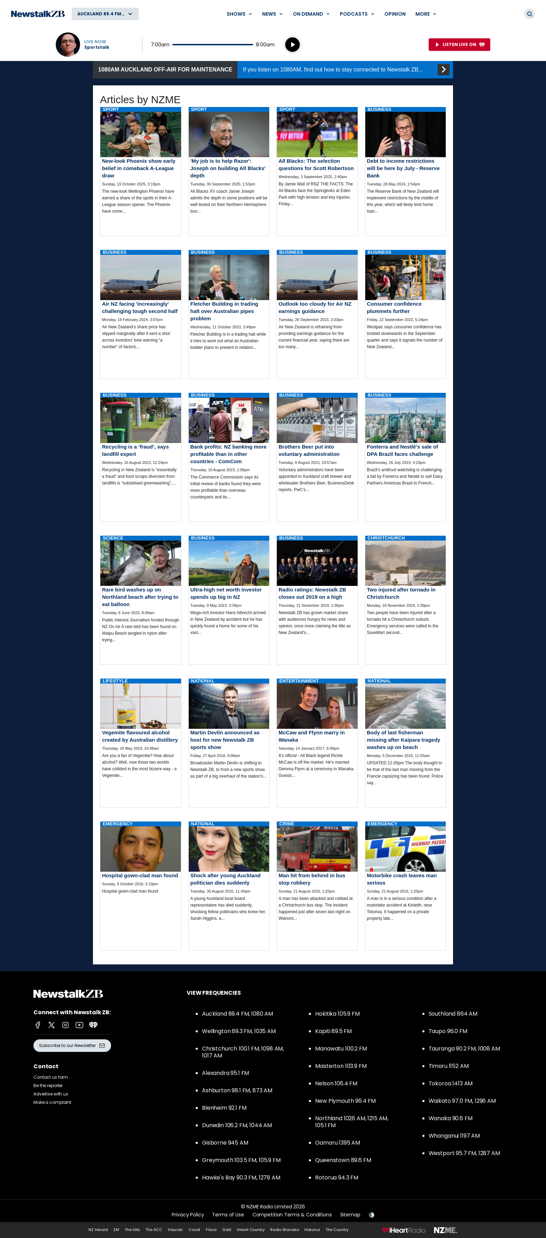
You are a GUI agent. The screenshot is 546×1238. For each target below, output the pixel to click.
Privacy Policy (188, 1214)
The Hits (132, 1229)
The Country (337, 1229)
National (203, 680)
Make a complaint (52, 1102)
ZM (116, 1229)
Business (379, 109)
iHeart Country (250, 1229)
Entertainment (299, 680)
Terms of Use (228, 1214)
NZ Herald (98, 1229)
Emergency (118, 823)
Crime (286, 823)
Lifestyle (115, 680)
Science (113, 538)
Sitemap (350, 1214)
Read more (140, 166)
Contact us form (50, 1077)
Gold (227, 1229)
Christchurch (386, 538)
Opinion (395, 13)
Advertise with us (50, 1094)
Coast (194, 1229)
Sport (111, 109)
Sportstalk (96, 47)
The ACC (154, 1229)
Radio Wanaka (284, 1229)
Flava (211, 1229)
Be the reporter (48, 1085)
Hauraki (175, 1229)
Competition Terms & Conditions (292, 1214)
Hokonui (312, 1229)
